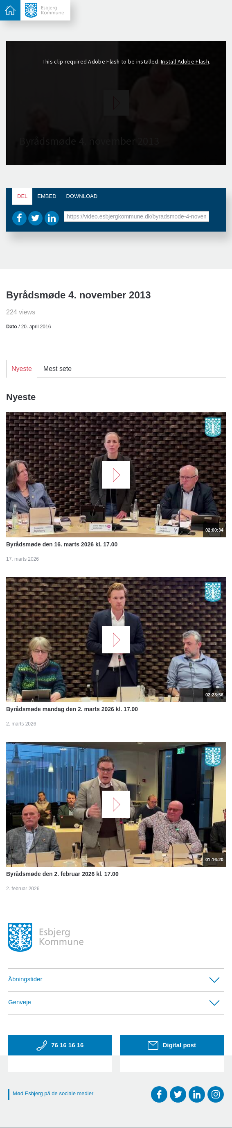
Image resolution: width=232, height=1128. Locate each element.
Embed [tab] (46, 196)
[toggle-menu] (10, 10)
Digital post (172, 1045)
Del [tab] (22, 196)
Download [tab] (82, 196)
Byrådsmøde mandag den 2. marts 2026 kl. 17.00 (72, 709)
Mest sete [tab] (57, 368)
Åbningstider (114, 979)
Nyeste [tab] (21, 368)
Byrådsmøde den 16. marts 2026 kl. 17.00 (61, 544)
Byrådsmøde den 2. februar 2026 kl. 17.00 (62, 874)
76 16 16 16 (59, 1045)
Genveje (114, 1002)
